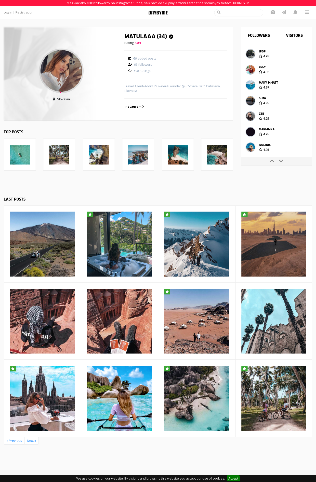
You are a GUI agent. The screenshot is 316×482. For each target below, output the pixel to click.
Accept (233, 478)
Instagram (134, 106)
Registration (24, 12)
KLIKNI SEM (241, 3)
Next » (31, 440)
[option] (276, 55)
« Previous (14, 440)
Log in (8, 12)
